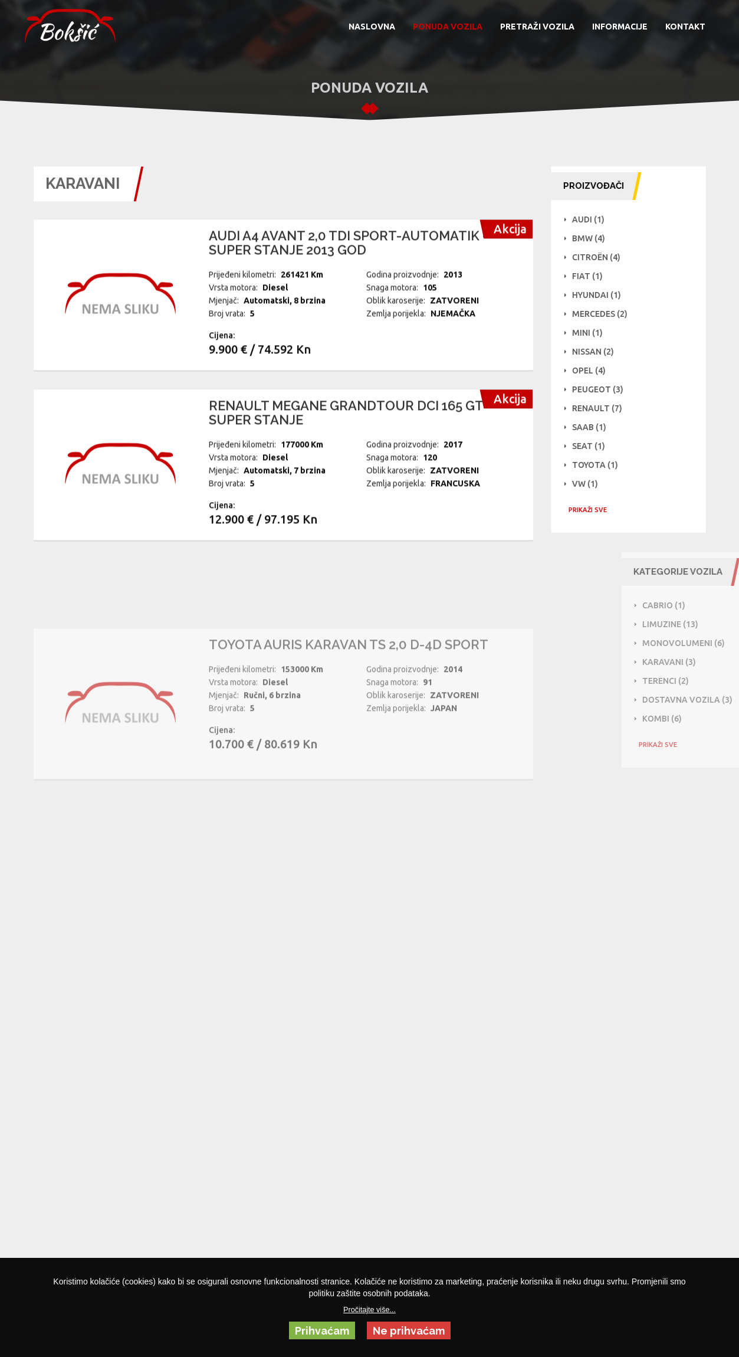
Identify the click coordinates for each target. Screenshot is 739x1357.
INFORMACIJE (620, 26)
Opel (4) (593, 370)
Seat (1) (593, 446)
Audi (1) (593, 219)
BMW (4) (593, 238)
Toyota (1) (600, 465)
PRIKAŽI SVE (592, 509)
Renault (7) (602, 408)
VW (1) (590, 484)
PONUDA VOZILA (447, 26)
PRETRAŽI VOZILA (537, 26)
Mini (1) (592, 332)
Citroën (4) (601, 257)
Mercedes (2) (604, 314)
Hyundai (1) (601, 295)
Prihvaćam (322, 1331)
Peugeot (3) (602, 389)
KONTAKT (685, 26)
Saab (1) (594, 427)
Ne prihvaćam (409, 1331)
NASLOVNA (372, 26)
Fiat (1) (592, 276)
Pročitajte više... (369, 1310)
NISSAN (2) (598, 351)
